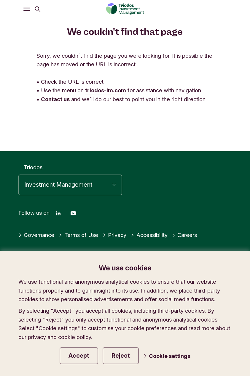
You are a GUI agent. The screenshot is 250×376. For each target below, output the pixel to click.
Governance (36, 235)
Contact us (55, 99)
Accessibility (149, 235)
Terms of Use (78, 235)
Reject (121, 355)
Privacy (115, 235)
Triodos (33, 167)
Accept (79, 355)
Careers (184, 235)
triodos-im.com (105, 90)
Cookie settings (166, 356)
